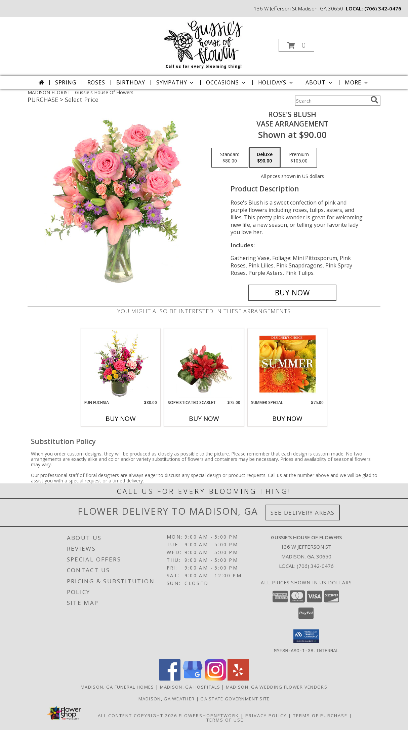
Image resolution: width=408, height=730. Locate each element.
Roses (96, 82)
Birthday (130, 82)
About (319, 82)
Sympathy (175, 82)
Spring (65, 82)
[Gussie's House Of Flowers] (203, 43)
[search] (374, 100)
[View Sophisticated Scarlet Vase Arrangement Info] (204, 364)
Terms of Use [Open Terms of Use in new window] (225, 720)
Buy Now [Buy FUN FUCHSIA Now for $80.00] (121, 418)
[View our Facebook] (169, 678)
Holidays (276, 82)
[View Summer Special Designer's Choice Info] (287, 364)
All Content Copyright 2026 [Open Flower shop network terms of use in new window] (137, 715)
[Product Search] (331, 100)
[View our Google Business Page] (192, 678)
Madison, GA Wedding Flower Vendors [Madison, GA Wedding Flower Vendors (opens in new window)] (276, 687)
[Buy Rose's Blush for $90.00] (292, 293)
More (357, 82)
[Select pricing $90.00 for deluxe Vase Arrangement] (265, 158)
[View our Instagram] (215, 678)
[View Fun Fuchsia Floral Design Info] (121, 364)
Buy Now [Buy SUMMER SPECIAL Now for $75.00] (287, 418)
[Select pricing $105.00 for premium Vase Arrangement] (299, 158)
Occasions (226, 82)
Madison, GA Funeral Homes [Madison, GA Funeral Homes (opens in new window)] (117, 687)
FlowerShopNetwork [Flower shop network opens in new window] (209, 715)
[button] (296, 45)
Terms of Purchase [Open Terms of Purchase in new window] (320, 715)
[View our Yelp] (238, 678)
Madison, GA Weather (166, 698)
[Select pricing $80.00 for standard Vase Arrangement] (230, 158)
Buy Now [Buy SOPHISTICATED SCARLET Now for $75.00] (204, 418)
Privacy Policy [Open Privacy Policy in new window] (266, 715)
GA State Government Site (235, 698)
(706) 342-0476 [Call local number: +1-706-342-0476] (382, 8)
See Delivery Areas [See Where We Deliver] (303, 512)
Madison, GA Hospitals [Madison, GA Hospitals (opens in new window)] (190, 687)
